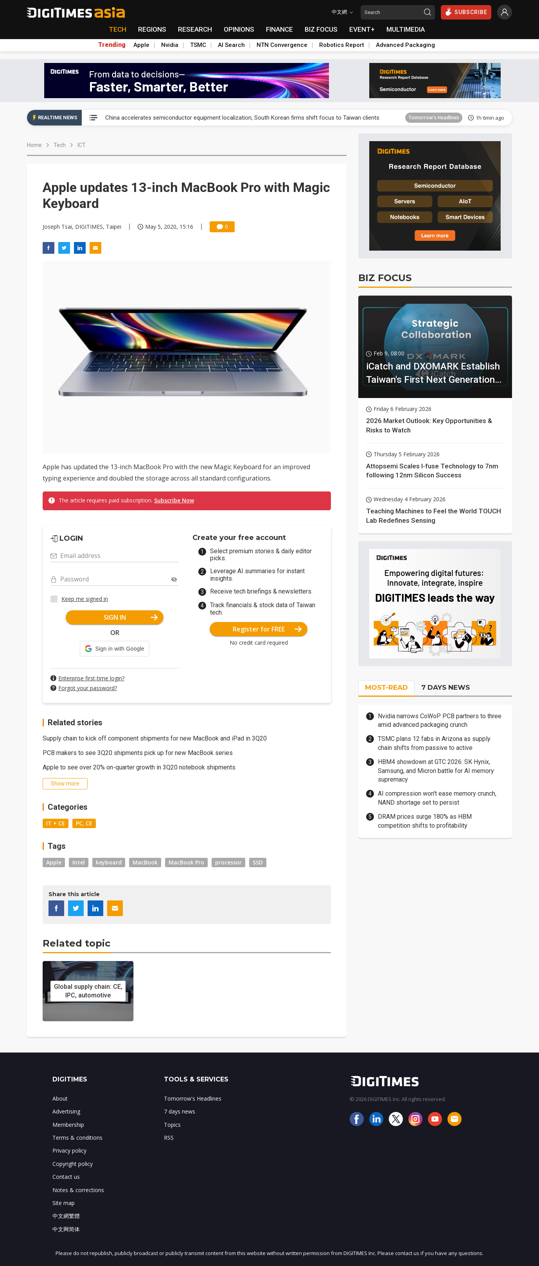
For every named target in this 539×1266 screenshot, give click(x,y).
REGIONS (152, 29)
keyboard (109, 862)
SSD (258, 862)
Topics (172, 1124)
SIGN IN (131, 617)
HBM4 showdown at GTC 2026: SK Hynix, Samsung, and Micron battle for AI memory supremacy (436, 770)
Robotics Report (341, 44)
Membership (68, 1124)
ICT (81, 145)
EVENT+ (362, 29)
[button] (114, 648)
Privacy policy (69, 1150)
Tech (60, 145)
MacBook (145, 862)
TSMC (198, 44)
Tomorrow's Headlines (433, 117)
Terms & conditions (77, 1137)
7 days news (179, 1111)
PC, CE (84, 823)
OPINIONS (239, 29)
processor (228, 862)
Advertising (66, 1111)
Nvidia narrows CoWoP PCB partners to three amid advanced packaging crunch (439, 720)
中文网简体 (66, 1229)
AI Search (231, 44)
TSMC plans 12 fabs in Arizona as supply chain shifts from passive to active (434, 743)
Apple (141, 44)
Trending (112, 44)
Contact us (66, 1176)
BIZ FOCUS (321, 29)
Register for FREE (267, 629)
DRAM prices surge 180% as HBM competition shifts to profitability (425, 821)
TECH (117, 29)
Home (34, 145)
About (60, 1098)
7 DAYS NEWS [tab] (445, 687)
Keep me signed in (84, 599)
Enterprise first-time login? (91, 678)
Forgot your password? (87, 688)
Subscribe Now (174, 500)
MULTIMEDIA (405, 29)
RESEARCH (195, 29)
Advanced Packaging (405, 44)
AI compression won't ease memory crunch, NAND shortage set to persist (437, 798)
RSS (169, 1137)
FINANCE (279, 29)
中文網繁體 (66, 1215)
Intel (78, 862)
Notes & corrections (78, 1190)
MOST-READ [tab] (386, 687)
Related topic (76, 943)
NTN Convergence (282, 44)
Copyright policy (72, 1163)
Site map (63, 1203)
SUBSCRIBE (466, 12)
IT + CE (55, 823)
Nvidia (169, 44)
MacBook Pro (186, 862)
